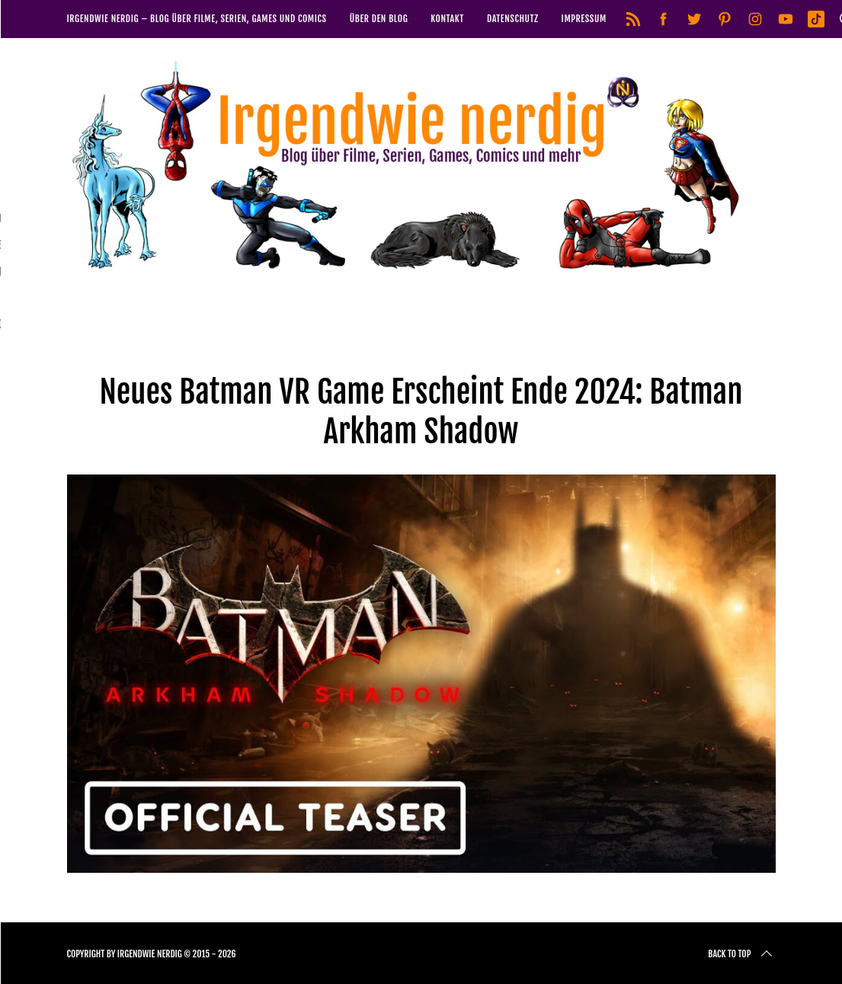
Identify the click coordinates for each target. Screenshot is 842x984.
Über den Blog (379, 18)
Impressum (584, 18)
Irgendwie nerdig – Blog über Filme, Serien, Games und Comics (197, 18)
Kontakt (447, 18)
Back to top (741, 954)
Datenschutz (513, 18)
